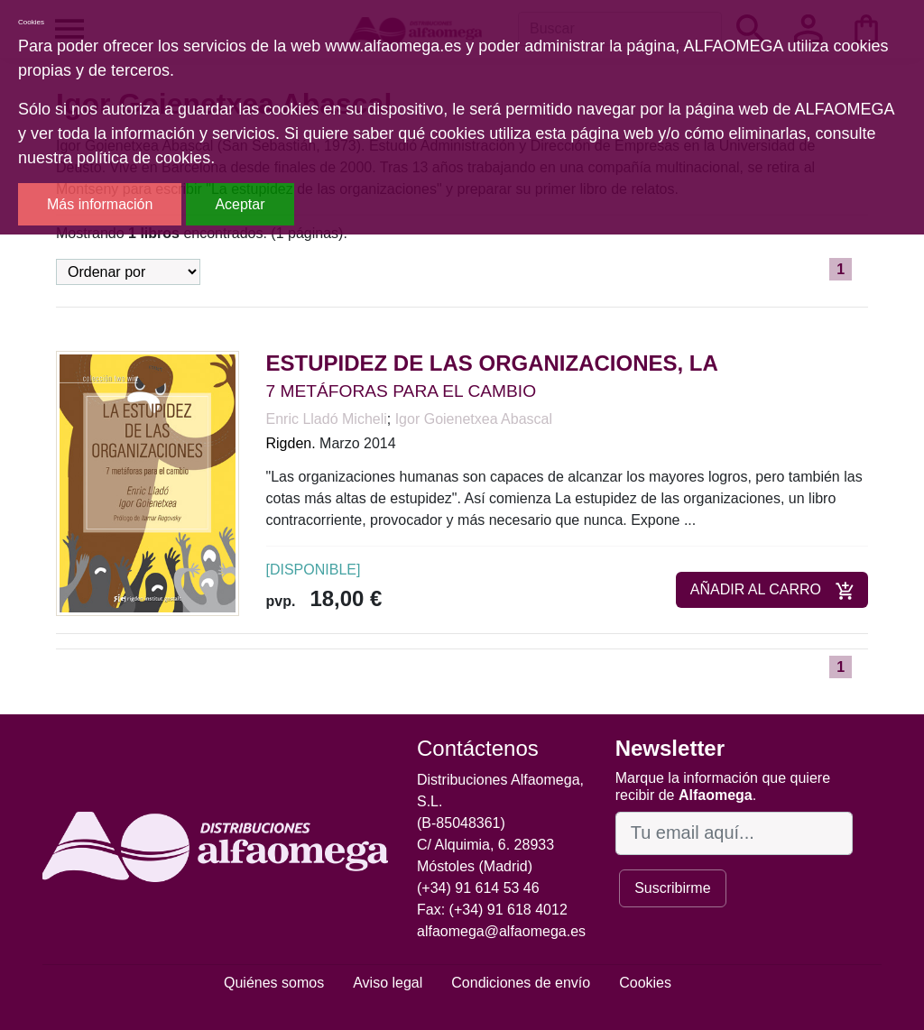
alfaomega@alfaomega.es (501, 931)
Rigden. (291, 443)
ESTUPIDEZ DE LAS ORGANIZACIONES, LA (492, 363)
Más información (99, 204)
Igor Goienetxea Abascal (473, 419)
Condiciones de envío (520, 982)
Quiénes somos (274, 982)
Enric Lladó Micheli (326, 419)
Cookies (645, 982)
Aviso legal (387, 982)
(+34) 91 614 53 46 (478, 888)
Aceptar (239, 204)
